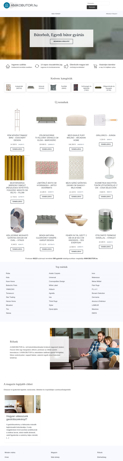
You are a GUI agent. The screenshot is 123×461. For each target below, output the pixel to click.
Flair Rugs (99, 281)
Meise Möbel (11, 281)
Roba (8, 273)
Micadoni (9, 297)
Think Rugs (70, 293)
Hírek (7, 445)
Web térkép (55, 14)
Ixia (96, 289)
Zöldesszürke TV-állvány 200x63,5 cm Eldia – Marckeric (46, 137)
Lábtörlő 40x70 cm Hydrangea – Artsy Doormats (47, 185)
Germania (10, 293)
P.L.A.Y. (68, 285)
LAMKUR (69, 297)
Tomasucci (99, 285)
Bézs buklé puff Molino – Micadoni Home (76, 137)
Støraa (68, 301)
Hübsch (39, 285)
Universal (9, 277)
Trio (96, 297)
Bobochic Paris (41, 281)
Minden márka (10, 440)
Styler (38, 297)
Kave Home (70, 277)
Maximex (39, 301)
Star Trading (70, 289)
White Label (70, 281)
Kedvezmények (10, 449)
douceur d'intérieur (102, 293)
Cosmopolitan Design (103, 277)
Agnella (9, 289)
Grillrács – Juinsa (105, 135)
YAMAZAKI (10, 285)
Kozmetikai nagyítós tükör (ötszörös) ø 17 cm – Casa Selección (105, 185)
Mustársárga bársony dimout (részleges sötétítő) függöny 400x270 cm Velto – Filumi (17, 188)
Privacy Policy (111, 14)
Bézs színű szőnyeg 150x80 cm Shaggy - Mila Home (76, 185)
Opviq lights (10, 301)
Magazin (54, 440)
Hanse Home (41, 293)
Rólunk (99, 440)
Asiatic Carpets (41, 273)
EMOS (97, 301)
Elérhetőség (101, 445)
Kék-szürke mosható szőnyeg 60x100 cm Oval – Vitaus (17, 237)
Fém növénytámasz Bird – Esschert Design (17, 137)
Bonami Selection (42, 289)
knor (67, 273)
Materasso (40, 277)
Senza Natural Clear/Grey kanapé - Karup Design (46, 237)
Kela (97, 273)
